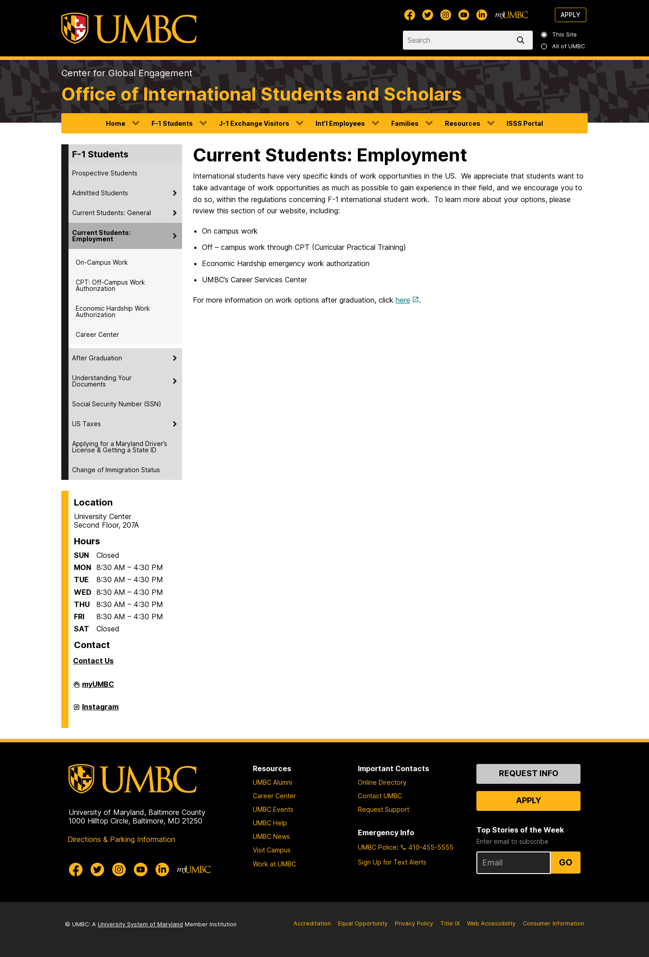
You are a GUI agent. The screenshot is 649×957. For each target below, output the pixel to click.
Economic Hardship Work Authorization (113, 311)
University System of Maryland (140, 924)
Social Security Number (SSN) (116, 404)
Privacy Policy (414, 923)
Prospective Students (104, 173)
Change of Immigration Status (116, 470)
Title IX (450, 923)
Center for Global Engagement (126, 73)
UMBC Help (270, 823)
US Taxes (86, 424)
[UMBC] (129, 28)
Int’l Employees (340, 123)
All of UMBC (563, 46)
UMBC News (271, 836)
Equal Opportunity (363, 923)
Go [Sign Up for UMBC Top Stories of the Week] (565, 862)
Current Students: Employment (101, 236)
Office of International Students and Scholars (261, 94)
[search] (522, 40)
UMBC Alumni (272, 782)
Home (115, 123)
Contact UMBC (380, 796)
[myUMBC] (511, 15)
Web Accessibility (491, 923)
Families (405, 123)
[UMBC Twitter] (428, 15)
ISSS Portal (525, 123)
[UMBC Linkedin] (482, 15)
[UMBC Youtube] (464, 15)
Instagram (100, 710)
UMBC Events (273, 809)
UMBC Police (377, 847)
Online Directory (382, 782)
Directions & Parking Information (121, 839)
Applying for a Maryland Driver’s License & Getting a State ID (119, 447)
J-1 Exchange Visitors (254, 123)
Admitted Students (100, 193)
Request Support (383, 809)
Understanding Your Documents (102, 381)
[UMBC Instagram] (446, 15)
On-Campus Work (102, 262)
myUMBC (98, 688)
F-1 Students (172, 123)
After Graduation (97, 358)
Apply (570, 14)
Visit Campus (272, 850)
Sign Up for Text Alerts (392, 862)
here (403, 299)
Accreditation (312, 923)
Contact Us (93, 660)
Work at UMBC (274, 864)
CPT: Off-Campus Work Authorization (110, 285)
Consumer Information (553, 923)
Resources (462, 123)
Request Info (528, 773)
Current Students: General (111, 212)
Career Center (97, 334)
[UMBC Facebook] (410, 15)
